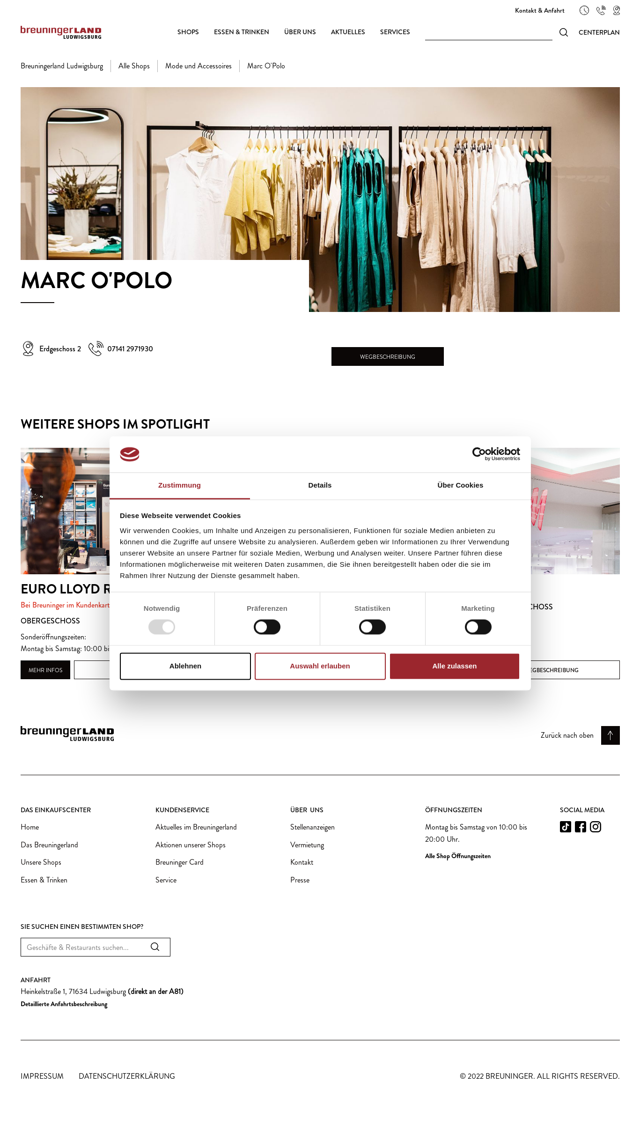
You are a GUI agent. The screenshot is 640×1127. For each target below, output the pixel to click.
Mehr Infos (45, 670)
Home (30, 827)
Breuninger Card (179, 862)
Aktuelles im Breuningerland (196, 827)
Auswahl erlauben (320, 666)
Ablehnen (185, 666)
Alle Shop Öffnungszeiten (458, 855)
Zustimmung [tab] (179, 485)
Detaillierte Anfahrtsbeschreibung (64, 1003)
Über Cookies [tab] (461, 485)
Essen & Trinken (44, 880)
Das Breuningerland (49, 844)
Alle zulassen (454, 666)
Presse (299, 880)
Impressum (42, 1076)
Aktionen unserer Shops (190, 844)
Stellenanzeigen (312, 827)
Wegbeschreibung (387, 357)
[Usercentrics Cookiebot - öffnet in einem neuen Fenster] (479, 454)
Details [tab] (320, 485)
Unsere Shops (41, 862)
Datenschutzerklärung (127, 1076)
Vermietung (307, 844)
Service (166, 880)
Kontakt (301, 862)
